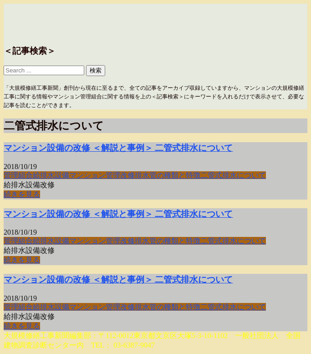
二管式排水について (233, 175)
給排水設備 (51, 175)
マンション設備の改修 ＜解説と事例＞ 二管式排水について (118, 148)
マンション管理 (94, 175)
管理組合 (18, 175)
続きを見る (22, 194)
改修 (127, 175)
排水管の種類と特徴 (167, 175)
